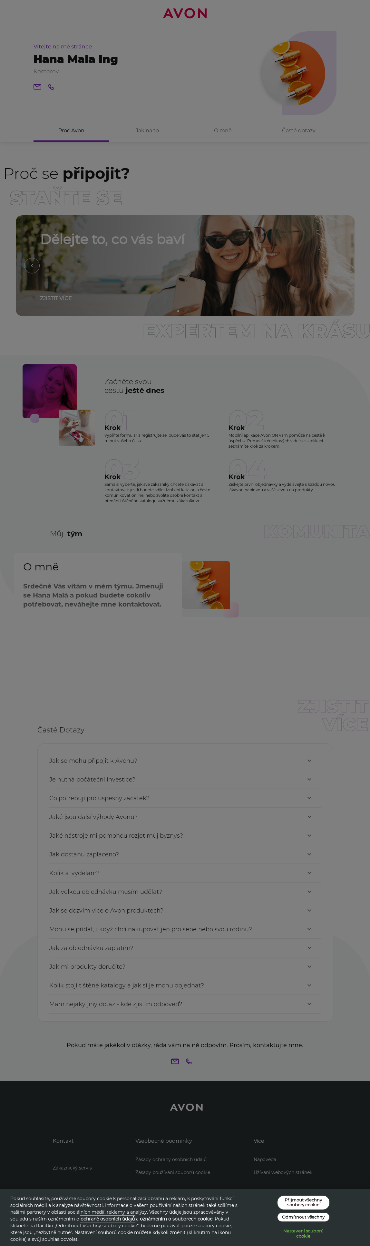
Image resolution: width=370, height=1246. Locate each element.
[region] (185, 1217)
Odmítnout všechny (303, 1217)
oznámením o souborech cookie (176, 1219)
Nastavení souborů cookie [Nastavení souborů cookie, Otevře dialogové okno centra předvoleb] (303, 1233)
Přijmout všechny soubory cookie (303, 1202)
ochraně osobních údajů (108, 1219)
